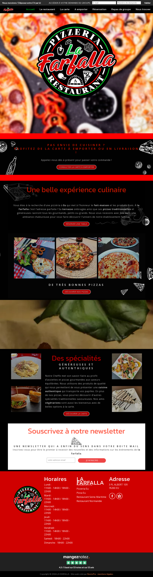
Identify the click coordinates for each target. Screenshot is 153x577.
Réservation (99, 9)
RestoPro (91, 574)
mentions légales (105, 574)
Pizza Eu (81, 492)
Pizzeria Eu (83, 488)
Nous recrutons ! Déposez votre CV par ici (21, 3)
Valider (147, 3)
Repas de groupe (121, 9)
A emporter (81, 9)
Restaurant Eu (84, 484)
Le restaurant (47, 9)
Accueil (30, 9)
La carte (65, 9)
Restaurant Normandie (89, 501)
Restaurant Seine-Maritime (91, 497)
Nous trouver (143, 9)
